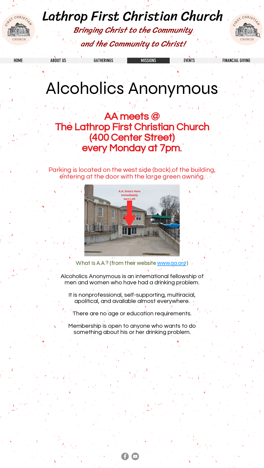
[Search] (258, 35)
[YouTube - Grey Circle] (135, 456)
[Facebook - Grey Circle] (125, 456)
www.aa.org (171, 263)
